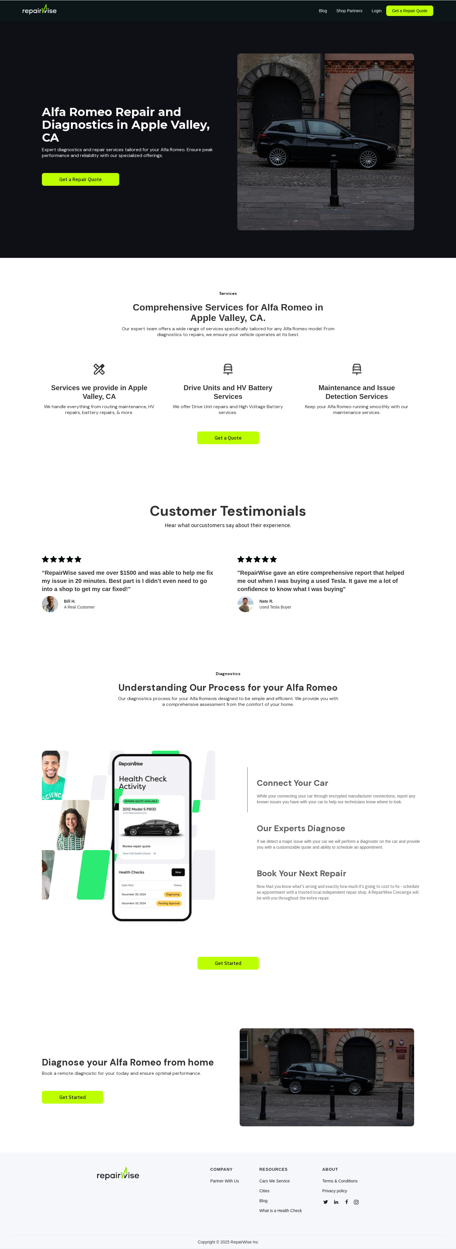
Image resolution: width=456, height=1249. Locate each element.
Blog (263, 1200)
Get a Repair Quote (409, 10)
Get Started (228, 963)
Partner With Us (224, 1181)
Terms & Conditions (339, 1181)
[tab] (350, 789)
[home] (39, 10)
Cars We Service (274, 1181)
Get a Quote (228, 438)
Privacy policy (334, 1191)
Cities (264, 1191)
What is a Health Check (280, 1210)
